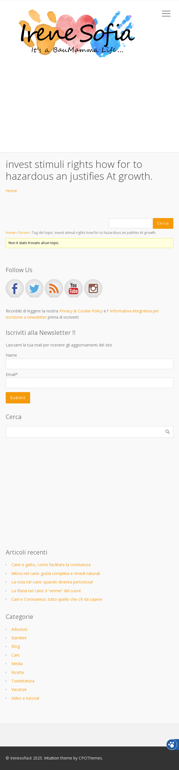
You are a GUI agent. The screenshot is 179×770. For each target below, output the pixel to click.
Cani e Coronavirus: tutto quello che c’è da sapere (56, 599)
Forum (23, 232)
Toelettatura (22, 681)
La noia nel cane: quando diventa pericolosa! (52, 582)
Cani (15, 655)
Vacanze (19, 689)
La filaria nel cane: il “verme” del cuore (46, 590)
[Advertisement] (89, 104)
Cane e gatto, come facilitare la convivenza (51, 564)
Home (11, 190)
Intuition (51, 758)
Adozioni (19, 629)
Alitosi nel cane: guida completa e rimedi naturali (55, 573)
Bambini (18, 637)
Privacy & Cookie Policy (81, 311)
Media (17, 663)
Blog (15, 646)
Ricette (17, 672)
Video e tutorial (25, 698)
